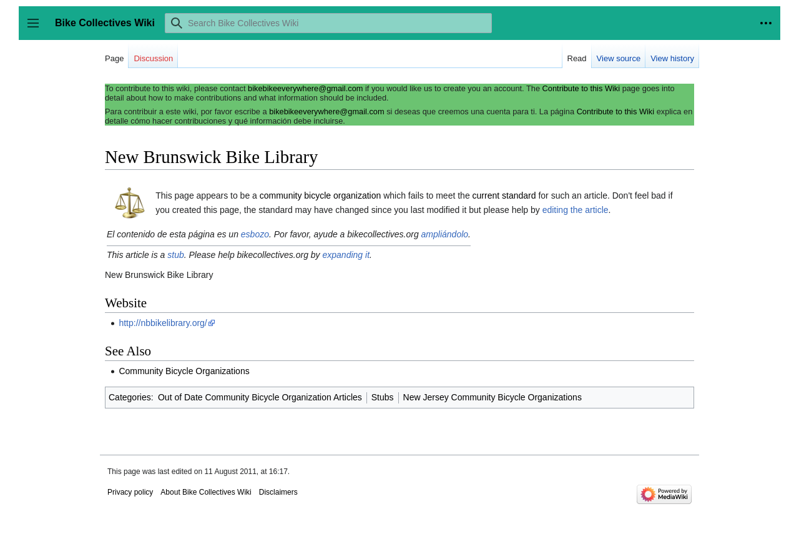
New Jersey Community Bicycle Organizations (492, 397)
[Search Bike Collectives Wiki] (328, 23)
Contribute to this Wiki (581, 88)
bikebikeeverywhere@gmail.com (305, 88)
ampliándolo (445, 234)
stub (175, 255)
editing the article (575, 210)
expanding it (346, 255)
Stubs (382, 397)
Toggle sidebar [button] (37, 29)
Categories (130, 397)
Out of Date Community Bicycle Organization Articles (260, 397)
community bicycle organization (320, 195)
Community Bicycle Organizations (184, 371)
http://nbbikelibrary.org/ (163, 323)
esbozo (255, 234)
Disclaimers (278, 492)
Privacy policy (130, 492)
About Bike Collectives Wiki (205, 492)
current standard (504, 195)
